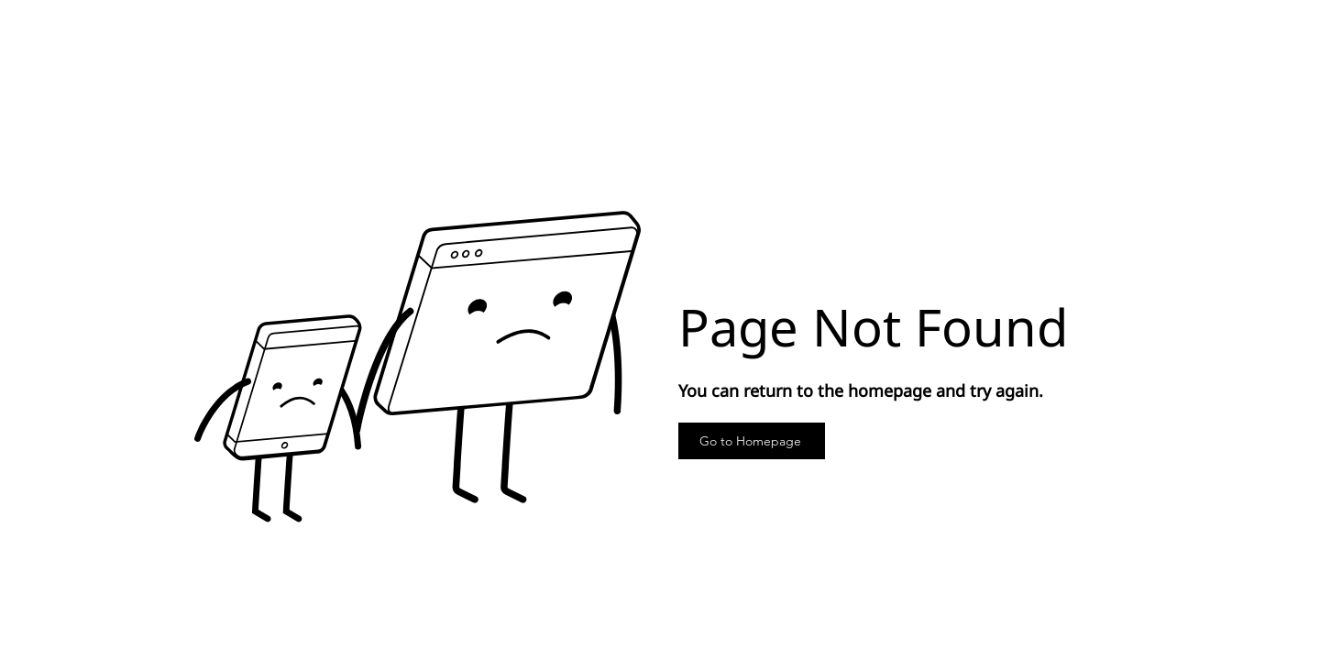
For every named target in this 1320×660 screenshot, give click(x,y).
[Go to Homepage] (751, 441)
